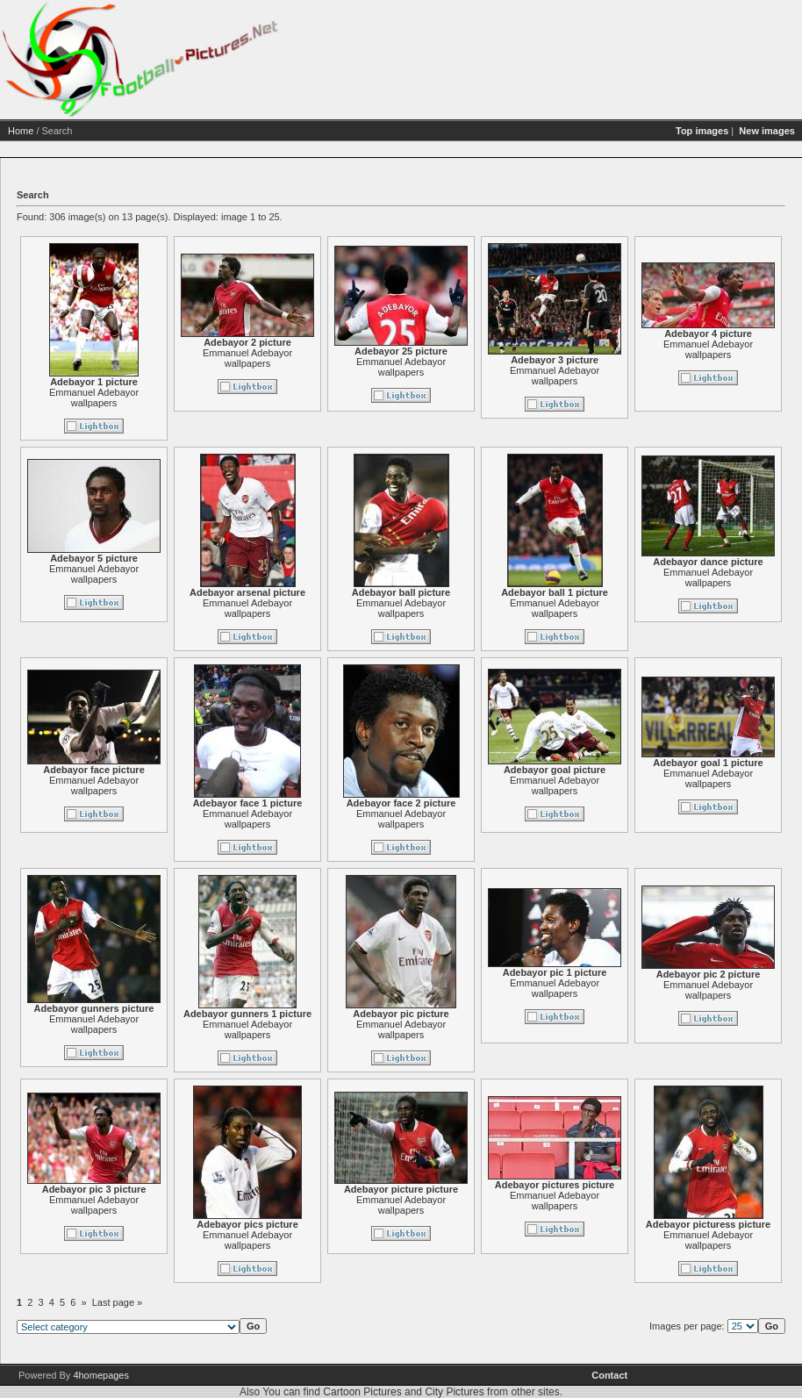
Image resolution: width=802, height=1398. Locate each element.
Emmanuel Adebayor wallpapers (94, 397)
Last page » (117, 1302)
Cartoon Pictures (362, 1392)
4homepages (101, 1375)
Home (20, 130)
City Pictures (454, 1392)
